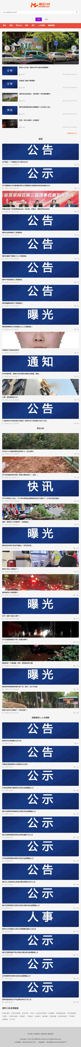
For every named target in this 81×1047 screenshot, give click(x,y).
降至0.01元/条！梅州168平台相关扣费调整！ (34, 67)
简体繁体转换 (60, 1013)
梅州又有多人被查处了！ (10, 569)
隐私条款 (51, 1034)
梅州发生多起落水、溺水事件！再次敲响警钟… (35, 94)
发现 (11, 25)
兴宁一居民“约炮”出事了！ (11, 616)
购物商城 (51, 25)
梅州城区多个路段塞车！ (10, 592)
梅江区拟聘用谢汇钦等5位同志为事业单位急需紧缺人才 (21, 905)
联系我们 (37, 1034)
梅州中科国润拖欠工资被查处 (12, 279)
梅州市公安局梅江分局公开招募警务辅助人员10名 (19, 929)
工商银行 (30, 1016)
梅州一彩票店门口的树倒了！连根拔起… (16, 522)
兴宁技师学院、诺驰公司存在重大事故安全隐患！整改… (21, 374)
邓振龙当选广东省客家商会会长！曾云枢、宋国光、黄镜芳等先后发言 (26, 209)
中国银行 (22, 1016)
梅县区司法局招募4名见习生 (11, 741)
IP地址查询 (6, 1013)
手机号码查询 (16, 1013)
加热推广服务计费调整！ (27, 81)
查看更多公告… (72, 133)
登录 (38, 19)
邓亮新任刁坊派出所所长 (10, 350)
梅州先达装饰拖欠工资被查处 (12, 232)
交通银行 (5, 1019)
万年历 (32, 1013)
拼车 (26, 25)
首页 (4, 25)
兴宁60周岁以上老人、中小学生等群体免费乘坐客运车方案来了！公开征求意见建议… (31, 498)
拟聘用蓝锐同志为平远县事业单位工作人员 (16, 999)
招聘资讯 (36, 718)
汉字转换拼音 (71, 1013)
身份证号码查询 (41, 1013)
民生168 (19, 25)
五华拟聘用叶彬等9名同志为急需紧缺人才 (16, 976)
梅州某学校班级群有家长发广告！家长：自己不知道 (19, 686)
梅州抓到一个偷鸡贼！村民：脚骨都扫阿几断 (17, 663)
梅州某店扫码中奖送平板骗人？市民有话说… (17, 545)
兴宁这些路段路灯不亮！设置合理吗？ (15, 639)
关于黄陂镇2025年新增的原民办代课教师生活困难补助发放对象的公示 (26, 185)
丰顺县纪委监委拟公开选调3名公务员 (15, 764)
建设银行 (45, 1016)
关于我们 (30, 1034)
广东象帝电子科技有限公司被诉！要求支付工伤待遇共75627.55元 (24, 421)
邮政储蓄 (53, 1016)
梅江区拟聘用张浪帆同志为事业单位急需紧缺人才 (19, 811)
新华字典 (25, 1013)
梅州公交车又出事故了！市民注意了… (15, 710)
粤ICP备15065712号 (29, 1042)
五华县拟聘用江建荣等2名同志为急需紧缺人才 (18, 788)
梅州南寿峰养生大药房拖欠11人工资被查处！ (17, 327)
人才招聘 (41, 25)
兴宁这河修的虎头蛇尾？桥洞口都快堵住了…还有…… (20, 475)
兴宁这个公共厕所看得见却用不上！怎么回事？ (18, 451)
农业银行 (38, 1016)
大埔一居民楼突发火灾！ (10, 397)
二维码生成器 (13, 1016)
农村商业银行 (62, 1016)
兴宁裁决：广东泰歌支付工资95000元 (15, 162)
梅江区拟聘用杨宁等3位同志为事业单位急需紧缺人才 (20, 952)
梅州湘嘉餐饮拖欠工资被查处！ (13, 303)
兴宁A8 (12, 1019)
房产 (33, 25)
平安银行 (72, 1016)
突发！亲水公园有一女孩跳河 (29, 120)
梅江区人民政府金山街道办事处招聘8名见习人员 (18, 882)
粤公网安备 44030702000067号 (56, 1042)
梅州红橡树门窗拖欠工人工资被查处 (14, 256)
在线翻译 (51, 1013)
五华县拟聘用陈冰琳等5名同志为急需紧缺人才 (18, 858)
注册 (46, 19)
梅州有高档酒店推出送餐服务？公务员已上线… (35, 107)
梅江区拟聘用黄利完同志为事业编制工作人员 (17, 835)
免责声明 (44, 1034)
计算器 (4, 1016)
